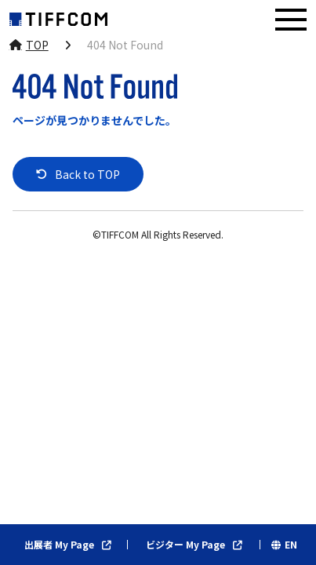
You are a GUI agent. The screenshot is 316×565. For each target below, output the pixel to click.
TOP (37, 44)
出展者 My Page (59, 544)
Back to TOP (87, 174)
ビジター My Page (185, 544)
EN (291, 544)
